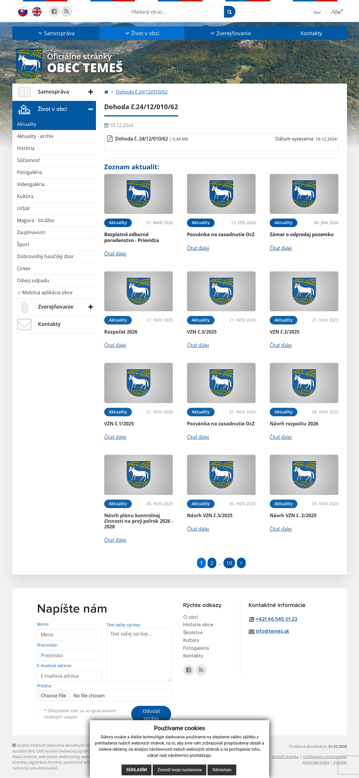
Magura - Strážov (35, 220)
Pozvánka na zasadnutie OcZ (220, 234)
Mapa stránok (24, 756)
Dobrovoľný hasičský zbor (45, 256)
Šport (23, 244)
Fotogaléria (29, 172)
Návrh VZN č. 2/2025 (293, 515)
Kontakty (311, 33)
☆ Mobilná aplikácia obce (45, 292)
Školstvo (193, 632)
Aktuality (26, 124)
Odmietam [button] (221, 769)
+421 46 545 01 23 (276, 619)
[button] (56, 33)
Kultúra (25, 196)
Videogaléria (31, 184)
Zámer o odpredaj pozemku (302, 234)
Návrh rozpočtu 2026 (294, 423)
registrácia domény (45, 762)
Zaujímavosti (31, 232)
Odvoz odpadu (33, 280)
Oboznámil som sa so (80, 714)
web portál (47, 756)
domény (19, 762)
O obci (190, 617)
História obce (198, 625)
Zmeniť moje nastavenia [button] (179, 769)
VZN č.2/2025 (284, 332)
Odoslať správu (151, 714)
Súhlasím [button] (136, 769)
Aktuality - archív (35, 136)
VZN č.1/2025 (119, 423)
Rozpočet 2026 (120, 332)
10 (229, 562)
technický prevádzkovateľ (34, 768)
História (26, 148)
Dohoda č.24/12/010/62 (142, 92)
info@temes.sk (272, 631)
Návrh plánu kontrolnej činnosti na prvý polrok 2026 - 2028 (138, 521)
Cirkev (24, 268)
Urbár (23, 208)
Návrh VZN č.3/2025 (209, 515)
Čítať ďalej (115, 254)
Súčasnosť (28, 160)
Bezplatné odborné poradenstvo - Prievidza (131, 237)
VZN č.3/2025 (202, 332)
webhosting (69, 756)
